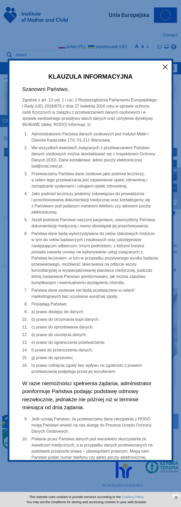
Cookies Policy (132, 497)
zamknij (176, 497)
